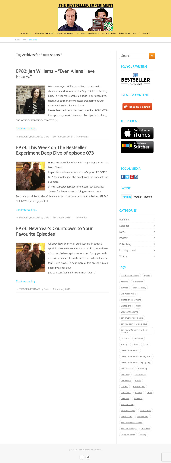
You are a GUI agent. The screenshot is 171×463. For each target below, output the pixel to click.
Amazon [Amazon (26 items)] (124, 282)
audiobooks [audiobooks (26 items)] (138, 282)
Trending (126, 196)
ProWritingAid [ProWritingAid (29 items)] (139, 386)
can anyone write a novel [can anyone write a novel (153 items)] (132, 318)
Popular (137, 196)
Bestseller (124, 219)
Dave (46, 136)
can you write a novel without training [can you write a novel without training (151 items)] (134, 331)
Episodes (23, 136)
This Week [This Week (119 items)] (145, 429)
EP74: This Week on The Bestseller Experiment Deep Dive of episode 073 (55, 150)
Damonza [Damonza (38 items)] (125, 338)
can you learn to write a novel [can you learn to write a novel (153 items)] (134, 324)
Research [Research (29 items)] (125, 398)
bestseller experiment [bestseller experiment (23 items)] (131, 300)
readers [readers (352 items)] (138, 392)
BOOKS (105, 33)
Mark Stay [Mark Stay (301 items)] (125, 374)
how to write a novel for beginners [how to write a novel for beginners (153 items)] (136, 356)
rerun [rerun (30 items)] (149, 392)
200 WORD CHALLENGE (87, 33)
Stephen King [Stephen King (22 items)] (143, 416)
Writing (123, 256)
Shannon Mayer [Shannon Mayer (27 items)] (128, 410)
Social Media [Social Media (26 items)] (126, 416)
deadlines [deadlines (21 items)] (138, 338)
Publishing (125, 244)
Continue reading (25, 128)
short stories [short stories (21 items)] (145, 410)
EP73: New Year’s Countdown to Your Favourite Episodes (54, 231)
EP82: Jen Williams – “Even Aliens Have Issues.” (55, 74)
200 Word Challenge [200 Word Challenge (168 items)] (130, 276)
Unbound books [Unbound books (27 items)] (128, 435)
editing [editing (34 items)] (124, 344)
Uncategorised (127, 250)
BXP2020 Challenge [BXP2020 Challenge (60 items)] (129, 312)
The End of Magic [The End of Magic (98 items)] (129, 429)
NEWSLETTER (125, 33)
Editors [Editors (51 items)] (135, 344)
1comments (82, 136)
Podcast (35, 136)
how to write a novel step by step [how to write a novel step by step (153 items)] (136, 362)
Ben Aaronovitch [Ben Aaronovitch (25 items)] (128, 294)
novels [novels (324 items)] (138, 380)
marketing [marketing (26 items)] (142, 368)
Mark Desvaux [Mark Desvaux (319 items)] (127, 368)
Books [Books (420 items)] (138, 306)
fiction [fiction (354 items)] (145, 344)
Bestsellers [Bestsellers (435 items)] (126, 306)
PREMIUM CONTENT (66, 33)
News (122, 231)
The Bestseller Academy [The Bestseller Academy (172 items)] (131, 423)
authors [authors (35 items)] (124, 288)
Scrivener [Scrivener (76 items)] (138, 398)
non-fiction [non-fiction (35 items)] (126, 380)
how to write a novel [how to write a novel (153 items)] (130, 350)
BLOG (113, 33)
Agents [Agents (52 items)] (147, 276)
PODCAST (25, 33)
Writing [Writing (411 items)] (143, 435)
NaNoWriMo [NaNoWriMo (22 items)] (140, 374)
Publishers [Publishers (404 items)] (126, 392)
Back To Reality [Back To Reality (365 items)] (139, 288)
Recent (148, 196)
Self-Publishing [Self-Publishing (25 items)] (128, 404)
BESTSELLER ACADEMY (45, 33)
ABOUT (136, 33)
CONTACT (146, 33)
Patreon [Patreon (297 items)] (124, 386)
